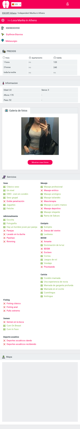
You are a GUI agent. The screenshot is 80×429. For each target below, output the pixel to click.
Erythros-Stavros (12, 34)
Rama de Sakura (52, 215)
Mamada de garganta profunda (58, 285)
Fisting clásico (14, 303)
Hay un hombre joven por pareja (22, 227)
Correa (47, 256)
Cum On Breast (14, 325)
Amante (47, 241)
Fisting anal (12, 307)
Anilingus (48, 296)
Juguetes (11, 205)
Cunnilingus (49, 292)
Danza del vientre (52, 230)
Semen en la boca (15, 322)
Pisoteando (49, 267)
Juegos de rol (50, 259)
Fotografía (12, 223)
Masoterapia (50, 201)
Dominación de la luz (54, 245)
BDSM (47, 248)
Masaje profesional (53, 186)
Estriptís (48, 227)
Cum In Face (13, 329)
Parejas (10, 230)
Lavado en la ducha (16, 234)
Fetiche (10, 208)
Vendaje (48, 263)
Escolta (10, 219)
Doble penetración (15, 201)
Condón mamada (52, 278)
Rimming (11, 241)
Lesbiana (48, 234)
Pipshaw (11, 238)
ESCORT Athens (9, 13)
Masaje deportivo (52, 208)
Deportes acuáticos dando (19, 340)
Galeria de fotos (16, 110)
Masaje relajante (52, 212)
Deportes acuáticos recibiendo (21, 344)
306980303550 (13, 28)
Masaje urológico (52, 194)
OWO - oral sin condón (17, 194)
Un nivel (10, 190)
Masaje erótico (51, 190)
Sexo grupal (12, 197)
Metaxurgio (9, 40)
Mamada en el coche (54, 289)
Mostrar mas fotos (40, 162)
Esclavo (48, 252)
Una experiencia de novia (56, 281)
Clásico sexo (13, 186)
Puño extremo (13, 310)
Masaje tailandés (52, 197)
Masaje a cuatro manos (55, 205)
